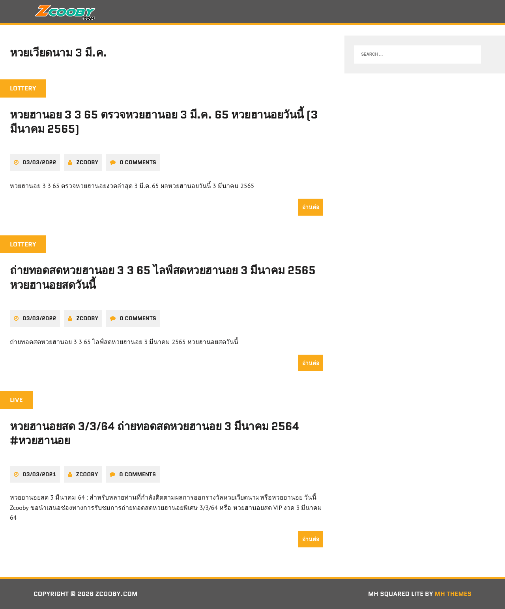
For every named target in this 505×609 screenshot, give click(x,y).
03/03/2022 (39, 162)
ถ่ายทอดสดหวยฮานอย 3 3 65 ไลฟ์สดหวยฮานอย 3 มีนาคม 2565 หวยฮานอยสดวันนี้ (163, 277)
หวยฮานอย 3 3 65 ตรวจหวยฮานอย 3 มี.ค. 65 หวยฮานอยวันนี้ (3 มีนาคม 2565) (164, 122)
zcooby (87, 162)
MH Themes (453, 593)
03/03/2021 (39, 474)
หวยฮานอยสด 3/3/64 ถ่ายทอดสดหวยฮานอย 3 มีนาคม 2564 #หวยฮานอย (154, 433)
